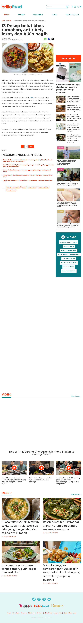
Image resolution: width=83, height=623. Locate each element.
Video (54, 15)
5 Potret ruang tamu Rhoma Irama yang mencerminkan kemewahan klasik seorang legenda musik (68, 183)
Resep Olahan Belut (13, 187)
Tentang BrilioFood (28, 613)
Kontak (16, 613)
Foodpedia (38, 15)
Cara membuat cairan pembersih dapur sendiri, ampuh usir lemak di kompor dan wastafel (73, 127)
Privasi (39, 613)
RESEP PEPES (75, 254)
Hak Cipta (48, 613)
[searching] (67, 6)
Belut (24, 187)
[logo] (12, 6)
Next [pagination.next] (31, 147)
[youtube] (80, 6)
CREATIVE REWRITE (69, 271)
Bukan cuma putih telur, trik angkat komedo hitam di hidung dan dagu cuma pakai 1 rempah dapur (68, 225)
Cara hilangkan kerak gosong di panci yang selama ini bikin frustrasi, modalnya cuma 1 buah (74, 138)
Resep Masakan (43, 187)
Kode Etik (57, 613)
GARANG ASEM (69, 246)
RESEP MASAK (63, 254)
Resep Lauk (32, 187)
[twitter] (78, 6)
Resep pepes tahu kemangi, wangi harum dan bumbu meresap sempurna (61, 525)
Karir (65, 613)
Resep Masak (11, 190)
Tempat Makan (72, 15)
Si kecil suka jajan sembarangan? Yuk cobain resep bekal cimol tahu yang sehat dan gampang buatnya (61, 572)
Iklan (9, 613)
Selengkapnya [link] (75, 396)
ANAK (75, 242)
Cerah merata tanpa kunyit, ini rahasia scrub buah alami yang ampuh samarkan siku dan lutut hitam (67, 204)
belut (31, 97)
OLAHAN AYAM (65, 242)
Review (21, 15)
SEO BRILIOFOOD (69, 258)
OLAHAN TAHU (69, 267)
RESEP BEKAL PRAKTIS (69, 262)
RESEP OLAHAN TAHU (68, 250)
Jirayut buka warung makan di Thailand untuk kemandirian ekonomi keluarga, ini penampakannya (66, 162)
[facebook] (72, 6)
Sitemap (72, 613)
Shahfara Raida (6, 38)
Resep (6, 15)
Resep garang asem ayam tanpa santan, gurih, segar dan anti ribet (19, 568)
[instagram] (75, 6)
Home (3, 20)
